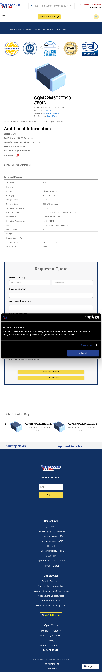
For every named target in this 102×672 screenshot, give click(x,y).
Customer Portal (52, 664)
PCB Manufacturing (51, 600)
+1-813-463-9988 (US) (52, 536)
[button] (31, 6)
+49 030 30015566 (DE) (52, 541)
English (89, 666)
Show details (87, 345)
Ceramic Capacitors (51, 113)
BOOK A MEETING (51, 378)
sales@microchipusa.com (52, 551)
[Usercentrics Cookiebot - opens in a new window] (87, 317)
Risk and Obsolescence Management (51, 591)
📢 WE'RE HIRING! (51, 615)
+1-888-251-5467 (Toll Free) (52, 531)
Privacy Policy (52, 668)
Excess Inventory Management (51, 605)
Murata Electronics (53, 111)
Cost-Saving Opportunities (51, 596)
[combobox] (90, 666)
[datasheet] (17, 155)
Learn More (52, 116)
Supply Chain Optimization (51, 586)
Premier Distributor (51, 581)
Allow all (83, 353)
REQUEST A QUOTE (49, 16)
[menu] (3, 16)
